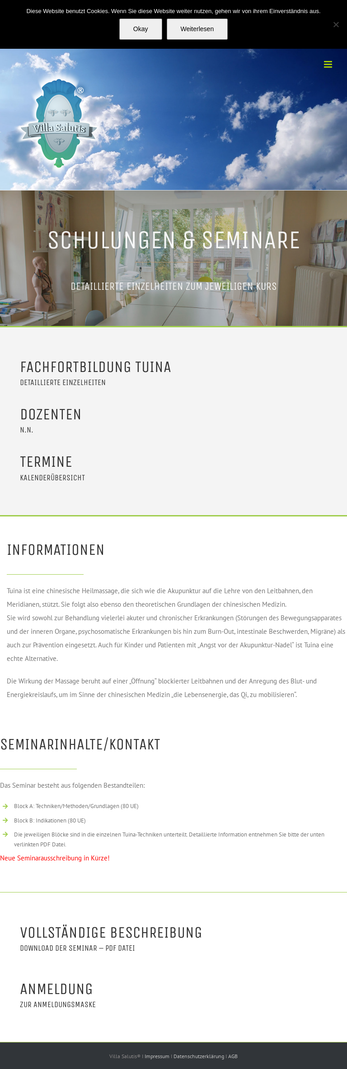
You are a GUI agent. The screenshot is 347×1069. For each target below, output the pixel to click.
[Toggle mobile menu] (328, 64)
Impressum (158, 1056)
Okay (140, 29)
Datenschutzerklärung (199, 1056)
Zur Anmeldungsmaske (58, 1004)
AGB (233, 1056)
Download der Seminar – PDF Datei (77, 948)
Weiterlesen (197, 29)
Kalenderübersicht (52, 478)
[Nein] (335, 24)
